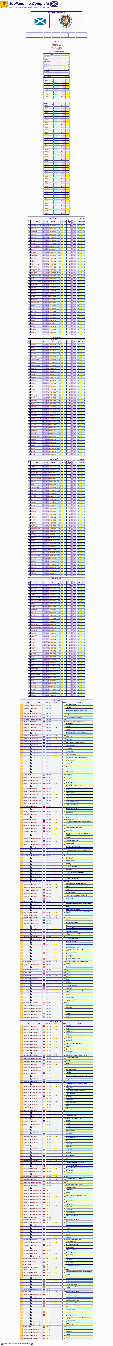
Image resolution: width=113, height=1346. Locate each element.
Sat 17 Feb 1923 (46, 240)
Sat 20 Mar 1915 (46, 334)
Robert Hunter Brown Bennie (36, 281)
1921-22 (46, 142)
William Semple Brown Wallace (36, 275)
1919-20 (46, 141)
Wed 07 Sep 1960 (52, 272)
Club (6, 7)
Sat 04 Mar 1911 (46, 331)
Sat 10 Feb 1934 (46, 401)
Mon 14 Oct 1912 (46, 270)
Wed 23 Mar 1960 (46, 284)
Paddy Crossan (33, 290)
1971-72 (46, 208)
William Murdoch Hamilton (35, 302)
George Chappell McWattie (35, 316)
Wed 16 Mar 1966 (52, 275)
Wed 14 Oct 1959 (46, 272)
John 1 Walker (33, 273)
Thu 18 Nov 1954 (46, 291)
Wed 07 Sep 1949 (46, 225)
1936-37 (46, 166)
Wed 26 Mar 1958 (46, 276)
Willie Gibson (33, 294)
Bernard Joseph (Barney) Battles (36, 395)
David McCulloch (34, 404)
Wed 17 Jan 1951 (46, 228)
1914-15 (46, 137)
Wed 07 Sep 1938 (52, 263)
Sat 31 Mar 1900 (46, 325)
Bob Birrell (32, 282)
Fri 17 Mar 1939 (53, 237)
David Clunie (33, 288)
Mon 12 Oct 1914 (46, 267)
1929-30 (46, 156)
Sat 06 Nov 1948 (46, 245)
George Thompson (34, 272)
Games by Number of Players (56, 51)
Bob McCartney (33, 311)
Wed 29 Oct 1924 (46, 257)
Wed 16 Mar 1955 (46, 427)
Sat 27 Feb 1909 (46, 266)
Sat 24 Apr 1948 (46, 299)
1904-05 (46, 124)
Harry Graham (33, 380)
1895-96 (46, 109)
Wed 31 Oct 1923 (46, 242)
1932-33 (46, 159)
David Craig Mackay (34, 255)
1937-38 (46, 168)
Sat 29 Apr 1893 (46, 261)
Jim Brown (32, 285)
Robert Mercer (33, 234)
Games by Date (56, 50)
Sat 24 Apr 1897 (53, 273)
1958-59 (46, 193)
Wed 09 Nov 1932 (52, 252)
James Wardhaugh (34, 228)
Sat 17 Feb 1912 (46, 234)
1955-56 (46, 188)
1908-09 (46, 129)
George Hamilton (34, 299)
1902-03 (46, 120)
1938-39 (46, 169)
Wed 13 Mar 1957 (46, 255)
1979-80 (46, 213)
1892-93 (46, 105)
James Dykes (33, 249)
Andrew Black (33, 263)
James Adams (33, 258)
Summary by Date (56, 45)
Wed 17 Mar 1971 (46, 251)
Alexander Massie (34, 231)
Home (2, 7)
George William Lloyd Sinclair (36, 270)
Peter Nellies (33, 374)
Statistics (30, 7)
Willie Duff (32, 291)
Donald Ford (33, 251)
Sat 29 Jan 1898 (46, 269)
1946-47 (46, 173)
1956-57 (46, 190)
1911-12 (46, 132)
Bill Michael (33, 317)
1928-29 (46, 154)
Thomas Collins (33, 266)
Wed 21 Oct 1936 (53, 401)
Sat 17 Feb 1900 (53, 260)
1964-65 (46, 200)
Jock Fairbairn (33, 293)
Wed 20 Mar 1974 (52, 251)
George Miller (33, 320)
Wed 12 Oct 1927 (53, 257)
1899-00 (46, 115)
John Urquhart (33, 329)
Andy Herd (32, 403)
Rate (25, 7)
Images (10, 7)
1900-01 (46, 117)
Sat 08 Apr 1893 (46, 243)
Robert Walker (33, 362)
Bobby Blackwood (34, 284)
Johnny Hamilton (33, 511)
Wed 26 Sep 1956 (52, 228)
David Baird (33, 261)
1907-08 (46, 127)
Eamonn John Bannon (34, 279)
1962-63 (46, 198)
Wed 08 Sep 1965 (46, 275)
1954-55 (46, 186)
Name (47, 35)
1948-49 (46, 176)
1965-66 (46, 201)
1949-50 (46, 178)
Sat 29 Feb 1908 (53, 367)
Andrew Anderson (34, 401)
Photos (15, 7)
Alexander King (33, 522)
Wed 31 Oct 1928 (46, 252)
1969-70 (46, 205)
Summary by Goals (56, 48)
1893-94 (46, 107)
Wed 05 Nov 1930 (52, 395)
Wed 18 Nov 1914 (52, 267)
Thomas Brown (33, 287)
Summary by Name (56, 47)
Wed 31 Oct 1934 (46, 403)
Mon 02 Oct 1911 (53, 362)
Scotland (36, 7)
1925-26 (46, 149)
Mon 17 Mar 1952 (46, 254)
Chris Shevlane (33, 326)
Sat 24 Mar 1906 (46, 332)
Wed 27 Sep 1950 (46, 248)
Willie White (33, 242)
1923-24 (46, 146)
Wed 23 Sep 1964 (46, 246)
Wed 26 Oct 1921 (46, 282)
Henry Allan (33, 260)
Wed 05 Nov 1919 (52, 270)
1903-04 (46, 122)
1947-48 (46, 174)
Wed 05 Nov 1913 (52, 234)
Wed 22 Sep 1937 (46, 249)
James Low (33, 267)
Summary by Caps (56, 44)
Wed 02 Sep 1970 (52, 246)
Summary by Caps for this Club (56, 217)
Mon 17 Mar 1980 (46, 294)
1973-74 (46, 210)
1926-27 (46, 151)
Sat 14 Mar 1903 (53, 264)
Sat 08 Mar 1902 (46, 316)
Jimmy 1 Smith (33, 257)
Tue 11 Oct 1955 (53, 245)
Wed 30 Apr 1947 (46, 314)
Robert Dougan (33, 248)
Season (56, 43)
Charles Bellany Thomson (35, 367)
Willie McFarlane (33, 314)
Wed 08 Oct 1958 (53, 225)
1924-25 (46, 147)
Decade (56, 41)
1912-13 (46, 134)
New (44, 7)
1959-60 (46, 195)
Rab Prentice (33, 322)
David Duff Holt (33, 439)
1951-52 (46, 181)
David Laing (33, 254)
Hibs (40, 7)
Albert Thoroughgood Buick (35, 264)
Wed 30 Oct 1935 (53, 231)
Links (47, 7)
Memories (20, 7)
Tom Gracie (33, 296)
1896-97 (46, 110)
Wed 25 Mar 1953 (52, 248)
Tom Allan (32, 278)
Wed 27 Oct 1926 (53, 240)
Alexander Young (34, 276)
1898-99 (46, 114)
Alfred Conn (33, 245)
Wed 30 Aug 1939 (52, 249)
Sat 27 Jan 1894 (53, 261)
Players (56, 35)
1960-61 (46, 196)
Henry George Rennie (34, 325)
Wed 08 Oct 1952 (53, 254)
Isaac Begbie (33, 243)
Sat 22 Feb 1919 (53, 374)
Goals (64, 35)
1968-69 (46, 203)
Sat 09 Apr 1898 (53, 269)
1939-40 (46, 171)
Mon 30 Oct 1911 (46, 278)
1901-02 (46, 119)
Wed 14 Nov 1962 (46, 302)
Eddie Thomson (33, 328)
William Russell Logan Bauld (36, 225)
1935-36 (46, 164)
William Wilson (33, 334)
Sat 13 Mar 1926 (53, 242)
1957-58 (46, 191)
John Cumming (33, 427)
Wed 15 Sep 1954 (46, 329)
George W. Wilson (34, 332)
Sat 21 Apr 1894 (53, 243)
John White (33, 240)
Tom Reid (32, 323)
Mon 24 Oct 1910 (53, 266)
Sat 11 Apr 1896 (46, 273)
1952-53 (46, 183)
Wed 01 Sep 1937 (46, 263)
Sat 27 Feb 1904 (46, 367)
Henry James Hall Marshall (35, 269)
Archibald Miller (33, 319)
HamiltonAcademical (35, 35)
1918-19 (46, 139)
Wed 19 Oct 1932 (46, 231)
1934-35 (46, 163)
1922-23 (46, 144)
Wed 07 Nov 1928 (46, 281)
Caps (71, 35)
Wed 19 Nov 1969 (46, 288)
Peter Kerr (32, 308)
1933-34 (46, 161)
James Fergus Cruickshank (35, 246)
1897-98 (46, 112)
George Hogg (33, 305)
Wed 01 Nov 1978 (46, 279)
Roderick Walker (33, 331)
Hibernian (81, 35)
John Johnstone (33, 252)
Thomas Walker (33, 237)
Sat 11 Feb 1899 (46, 260)
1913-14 (46, 136)
